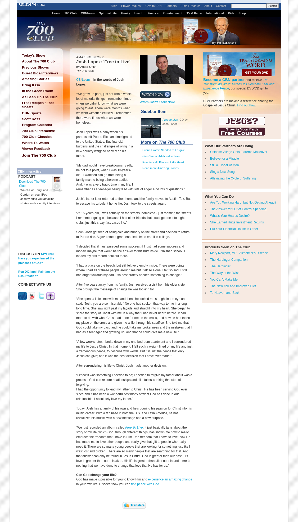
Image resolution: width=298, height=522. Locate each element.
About (208, 5)
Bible (114, 5)
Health (138, 13)
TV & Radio (194, 13)
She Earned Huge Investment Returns (237, 222)
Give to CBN (153, 5)
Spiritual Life (108, 13)
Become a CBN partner (224, 80)
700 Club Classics (37, 137)
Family (125, 13)
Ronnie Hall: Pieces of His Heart (163, 162)
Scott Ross (31, 119)
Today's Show (33, 55)
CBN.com (83, 80)
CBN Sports (32, 113)
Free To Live (134, 427)
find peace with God (145, 484)
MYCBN (47, 254)
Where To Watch (35, 143)
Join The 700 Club (39, 155)
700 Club (71, 13)
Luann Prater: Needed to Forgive (163, 150)
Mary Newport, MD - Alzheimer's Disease (239, 253)
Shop (242, 13)
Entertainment (172, 13)
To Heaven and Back (225, 293)
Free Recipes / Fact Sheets (38, 105)
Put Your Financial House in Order (234, 229)
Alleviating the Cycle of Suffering (233, 178)
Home (56, 13)
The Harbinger (220, 266)
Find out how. (246, 105)
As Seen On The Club (39, 97)
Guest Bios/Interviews (40, 73)
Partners (171, 5)
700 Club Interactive (38, 131)
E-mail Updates (190, 5)
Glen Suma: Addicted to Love (161, 156)
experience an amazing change (170, 479)
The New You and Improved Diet (233, 286)
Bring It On (31, 85)
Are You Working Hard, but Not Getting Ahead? (243, 202)
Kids (231, 13)
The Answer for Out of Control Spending (238, 209)
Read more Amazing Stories (160, 168)
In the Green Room (37, 91)
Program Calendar (37, 125)
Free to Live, (170, 119)
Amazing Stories (35, 79)
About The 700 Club (38, 61)
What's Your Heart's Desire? (230, 216)
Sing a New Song (222, 172)
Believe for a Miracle (224, 158)
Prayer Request (131, 5)
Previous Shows (35, 67)
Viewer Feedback (36, 149)
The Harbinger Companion (228, 260)
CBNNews (88, 13)
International (215, 13)
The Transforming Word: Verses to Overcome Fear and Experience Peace (238, 84)
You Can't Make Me (224, 279)
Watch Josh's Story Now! (157, 100)
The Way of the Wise (225, 273)
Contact (221, 5)
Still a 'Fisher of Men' (225, 165)
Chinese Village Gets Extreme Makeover (238, 152)
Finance (153, 13)
